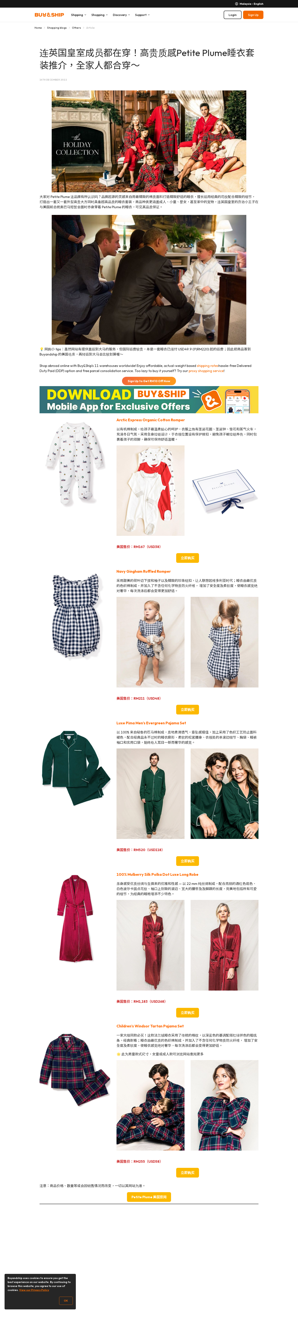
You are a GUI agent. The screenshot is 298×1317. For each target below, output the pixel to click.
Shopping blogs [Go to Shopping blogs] (57, 27)
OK (66, 1300)
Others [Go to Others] (76, 27)
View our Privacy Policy (34, 1290)
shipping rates (207, 366)
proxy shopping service (206, 371)
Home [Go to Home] (38, 27)
